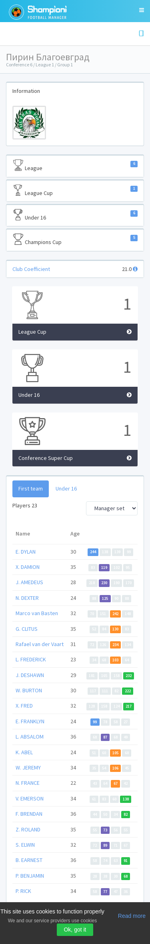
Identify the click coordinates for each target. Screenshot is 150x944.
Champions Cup (75, 240)
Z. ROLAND (28, 829)
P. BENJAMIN (30, 875)
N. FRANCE (28, 782)
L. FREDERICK (31, 659)
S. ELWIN (25, 844)
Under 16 (75, 215)
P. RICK (23, 891)
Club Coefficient (31, 269)
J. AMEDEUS (29, 582)
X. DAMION (28, 567)
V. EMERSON (30, 798)
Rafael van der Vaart (40, 644)
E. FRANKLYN (30, 721)
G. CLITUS (27, 628)
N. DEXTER (27, 597)
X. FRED (24, 705)
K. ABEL (24, 752)
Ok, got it (75, 929)
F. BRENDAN (29, 813)
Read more (132, 916)
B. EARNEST (29, 860)
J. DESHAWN (30, 675)
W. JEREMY (28, 767)
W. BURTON (29, 690)
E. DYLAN (26, 551)
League (75, 166)
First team (30, 488)
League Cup (75, 191)
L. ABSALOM (30, 736)
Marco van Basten (37, 613)
